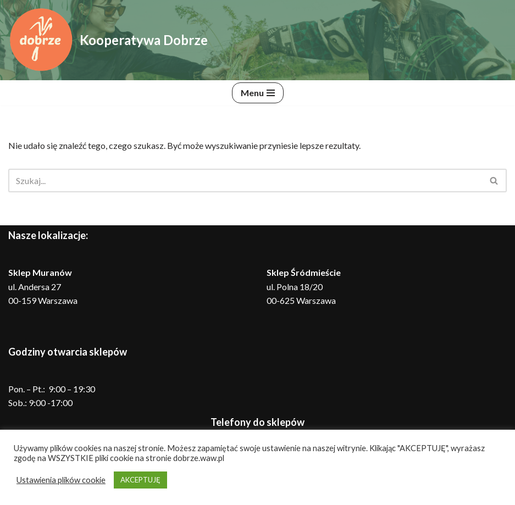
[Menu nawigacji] (258, 92)
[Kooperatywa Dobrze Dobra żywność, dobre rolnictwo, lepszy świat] (108, 40)
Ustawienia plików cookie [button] (61, 480)
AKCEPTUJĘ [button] (140, 479)
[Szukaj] (245, 180)
